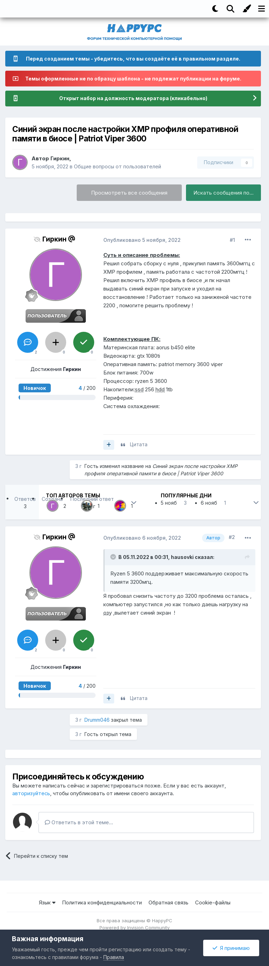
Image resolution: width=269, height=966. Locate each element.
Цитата (138, 445)
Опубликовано (142, 240)
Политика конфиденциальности (102, 902)
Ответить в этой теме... (79, 822)
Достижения (55, 369)
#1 (232, 240)
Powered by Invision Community (134, 927)
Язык (47, 902)
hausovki (182, 557)
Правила (113, 957)
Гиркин (59, 158)
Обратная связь (168, 902)
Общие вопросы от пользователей (117, 166)
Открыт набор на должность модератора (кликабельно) (133, 99)
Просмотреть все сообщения (129, 193)
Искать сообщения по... (223, 193)
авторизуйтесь (31, 793)
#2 (232, 537)
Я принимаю (231, 948)
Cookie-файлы (212, 902)
